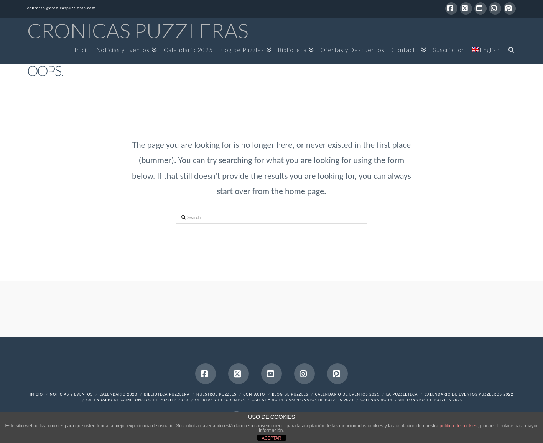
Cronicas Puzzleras (137, 30)
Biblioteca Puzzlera (166, 394)
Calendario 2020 (118, 394)
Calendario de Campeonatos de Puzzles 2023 (137, 399)
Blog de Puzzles (290, 394)
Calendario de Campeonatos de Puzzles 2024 (303, 399)
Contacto (254, 394)
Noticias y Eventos (71, 394)
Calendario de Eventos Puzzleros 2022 (469, 394)
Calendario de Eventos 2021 (347, 394)
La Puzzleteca (402, 394)
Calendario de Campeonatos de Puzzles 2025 (411, 399)
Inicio (36, 394)
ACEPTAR (271, 438)
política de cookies (458, 425)
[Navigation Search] (509, 52)
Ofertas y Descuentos (220, 399)
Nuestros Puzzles (216, 394)
